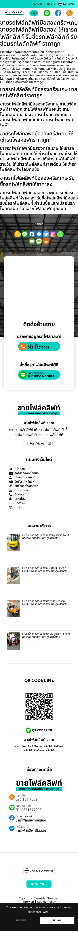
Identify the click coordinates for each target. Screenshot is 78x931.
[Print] (46, 241)
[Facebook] (32, 234)
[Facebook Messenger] (39, 234)
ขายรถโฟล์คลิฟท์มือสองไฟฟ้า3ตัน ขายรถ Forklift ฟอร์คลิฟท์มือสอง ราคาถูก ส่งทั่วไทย (45, 602)
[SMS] (39, 241)
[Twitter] (46, 234)
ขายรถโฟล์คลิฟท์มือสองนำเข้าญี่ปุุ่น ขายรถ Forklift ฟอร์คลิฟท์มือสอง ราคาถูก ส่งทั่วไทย (45, 569)
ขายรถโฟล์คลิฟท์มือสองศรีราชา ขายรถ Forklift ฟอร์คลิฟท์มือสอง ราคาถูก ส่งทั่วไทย (46, 536)
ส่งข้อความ (22, 827)
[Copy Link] (17, 234)
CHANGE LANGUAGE (42, 871)
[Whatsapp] (60, 234)
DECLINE (21, 920)
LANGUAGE (69, 4)
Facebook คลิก (25, 816)
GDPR (46, 912)
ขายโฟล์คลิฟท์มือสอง (31, 820)
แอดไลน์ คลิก (35, 373)
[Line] (25, 234)
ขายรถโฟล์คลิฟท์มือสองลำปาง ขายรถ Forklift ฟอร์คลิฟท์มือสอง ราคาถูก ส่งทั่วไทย (46, 635)
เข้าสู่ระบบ (51, 4)
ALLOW (57, 920)
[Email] (32, 241)
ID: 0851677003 (41, 376)
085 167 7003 (39, 348)
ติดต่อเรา (37, 4)
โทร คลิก (33, 345)
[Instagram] (53, 234)
